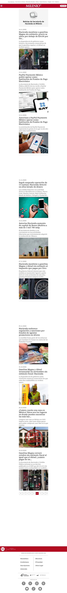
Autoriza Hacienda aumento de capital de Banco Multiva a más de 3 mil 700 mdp (33, 225)
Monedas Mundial (30, 1)
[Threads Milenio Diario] (43, 583)
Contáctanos (25, 562)
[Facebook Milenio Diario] (23, 583)
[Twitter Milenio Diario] (30, 583)
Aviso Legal (39, 565)
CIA (53, 1)
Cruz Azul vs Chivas (20, 1)
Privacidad (39, 562)
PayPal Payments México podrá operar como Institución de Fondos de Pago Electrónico (33, 78)
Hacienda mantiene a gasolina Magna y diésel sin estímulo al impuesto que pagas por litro (33, 266)
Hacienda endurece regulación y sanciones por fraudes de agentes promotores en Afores (32, 331)
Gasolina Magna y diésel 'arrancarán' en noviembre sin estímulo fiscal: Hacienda (33, 371)
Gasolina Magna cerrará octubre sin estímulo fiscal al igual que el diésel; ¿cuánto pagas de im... (33, 456)
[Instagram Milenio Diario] (37, 583)
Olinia (37, 1)
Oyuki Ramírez (43, 1)
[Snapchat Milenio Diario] (40, 589)
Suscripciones (25, 565)
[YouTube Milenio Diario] (27, 589)
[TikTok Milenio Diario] (33, 589)
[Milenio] (33, 6)
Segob (49, 1)
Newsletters (24, 558)
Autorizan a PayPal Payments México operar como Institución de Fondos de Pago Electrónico (33, 120)
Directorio (39, 558)
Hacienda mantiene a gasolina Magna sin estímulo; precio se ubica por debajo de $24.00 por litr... (33, 35)
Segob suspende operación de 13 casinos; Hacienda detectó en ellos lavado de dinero (33, 184)
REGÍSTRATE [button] (63, 5)
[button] (1, 6)
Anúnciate (24, 569)
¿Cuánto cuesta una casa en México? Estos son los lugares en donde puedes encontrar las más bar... (33, 413)
